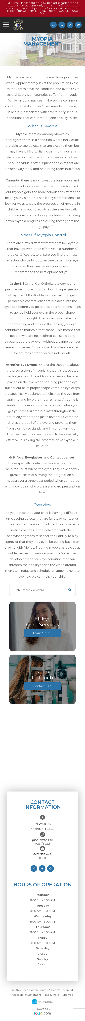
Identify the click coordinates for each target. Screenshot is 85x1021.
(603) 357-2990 (42, 840)
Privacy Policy (51, 994)
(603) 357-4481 (42, 854)
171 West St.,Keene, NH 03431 (43, 826)
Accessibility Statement (26, 994)
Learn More (41, 633)
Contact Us (41, 686)
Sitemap (68, 994)
